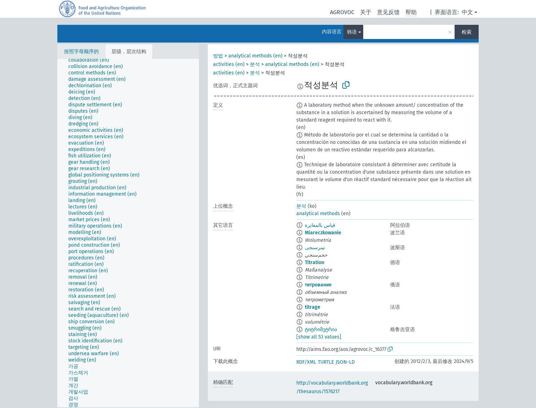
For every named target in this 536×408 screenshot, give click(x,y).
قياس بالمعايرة (320, 225)
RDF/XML (306, 362)
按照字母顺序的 (81, 52)
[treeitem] (91, 60)
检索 (467, 32)
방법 (218, 56)
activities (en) (229, 64)
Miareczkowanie (323, 233)
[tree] (128, 233)
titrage (312, 307)
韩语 (352, 32)
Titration (314, 262)
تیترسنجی (315, 248)
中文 (467, 12)
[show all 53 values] (318, 337)
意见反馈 (388, 12)
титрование (318, 285)
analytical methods (318, 214)
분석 (255, 64)
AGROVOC (342, 12)
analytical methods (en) (255, 56)
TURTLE (326, 362)
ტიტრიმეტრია (321, 329)
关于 (365, 12)
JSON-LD (345, 362)
